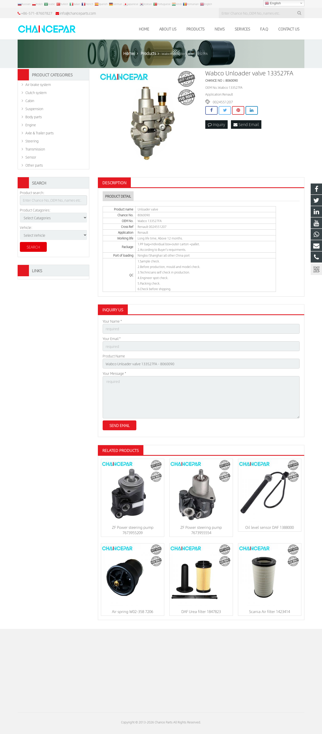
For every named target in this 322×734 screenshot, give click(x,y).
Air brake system (38, 84)
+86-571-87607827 (36, 13)
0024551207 (223, 101)
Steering (31, 141)
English (273, 3)
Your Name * (112, 321)
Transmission (35, 149)
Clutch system (36, 92)
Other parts (34, 165)
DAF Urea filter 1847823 (201, 611)
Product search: (32, 192)
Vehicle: (26, 227)
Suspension (34, 108)
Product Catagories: (35, 210)
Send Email (246, 124)
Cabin (29, 100)
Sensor (30, 157)
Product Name (114, 356)
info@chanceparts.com (78, 13)
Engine (30, 125)
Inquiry (216, 124)
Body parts (33, 116)
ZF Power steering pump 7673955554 (201, 529)
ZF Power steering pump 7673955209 (132, 529)
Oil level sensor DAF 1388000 (269, 527)
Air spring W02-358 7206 (132, 611)
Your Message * (114, 373)
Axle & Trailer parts (39, 133)
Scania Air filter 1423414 (269, 611)
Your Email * (111, 338)
